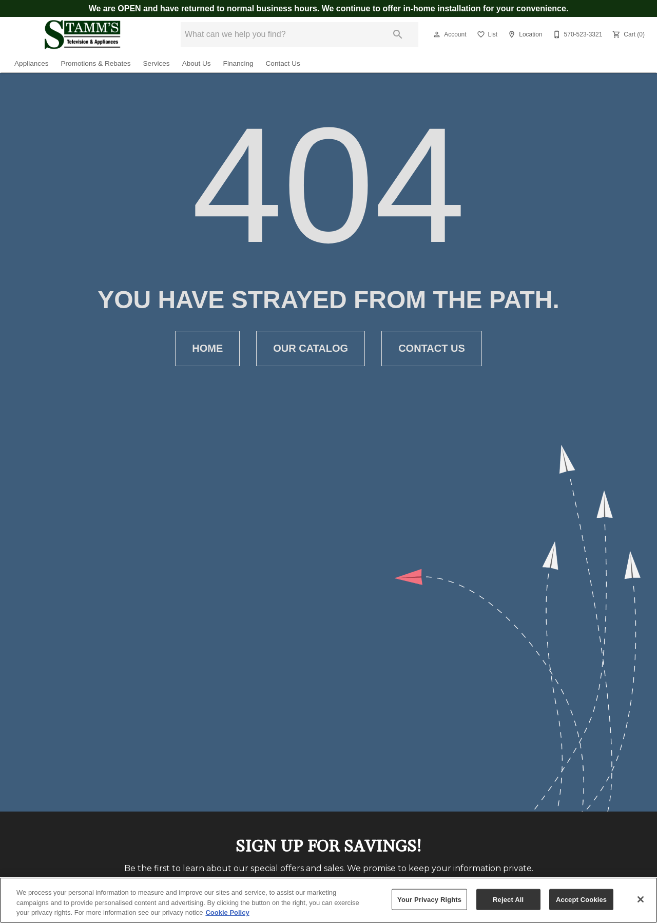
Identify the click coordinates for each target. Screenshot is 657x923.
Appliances (31, 63)
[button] (437, 34)
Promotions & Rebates (96, 63)
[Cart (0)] (627, 34)
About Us (196, 63)
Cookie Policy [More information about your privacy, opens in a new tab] (227, 912)
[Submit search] (397, 34)
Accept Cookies (581, 899)
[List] (486, 34)
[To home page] (82, 34)
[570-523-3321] (577, 34)
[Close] (640, 899)
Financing (238, 63)
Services (156, 63)
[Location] (524, 34)
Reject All (508, 899)
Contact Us (283, 63)
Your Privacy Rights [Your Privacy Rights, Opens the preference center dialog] (429, 899)
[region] (328, 900)
